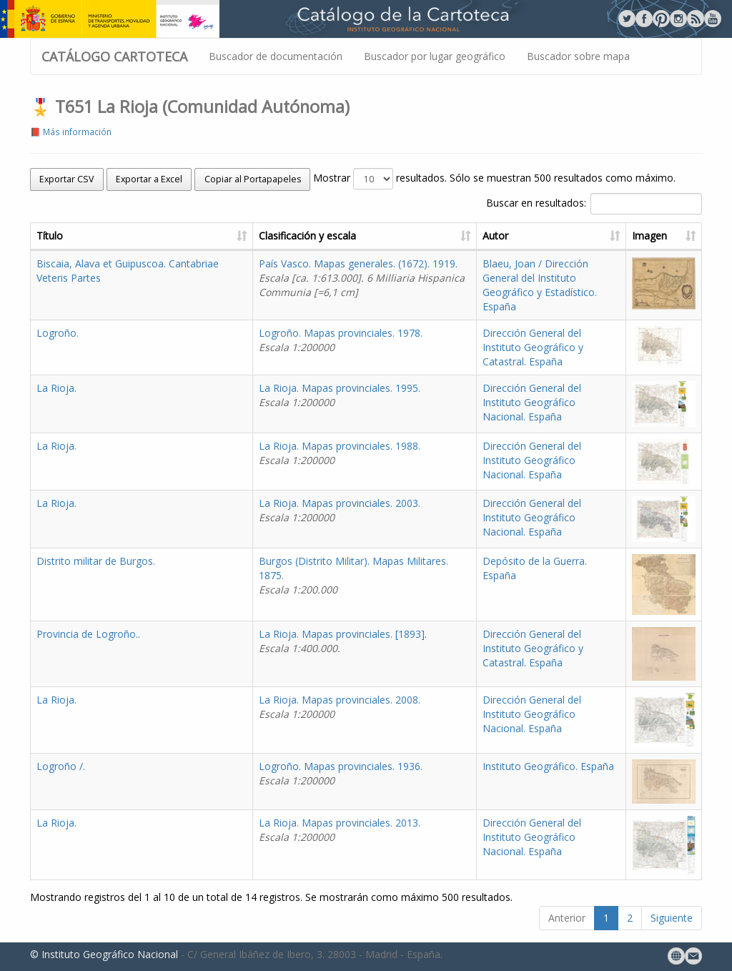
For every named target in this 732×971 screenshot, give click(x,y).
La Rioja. (56, 388)
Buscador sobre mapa (578, 56)
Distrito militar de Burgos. (95, 561)
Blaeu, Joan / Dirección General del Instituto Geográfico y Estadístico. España (540, 285)
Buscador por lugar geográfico (434, 56)
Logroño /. (60, 766)
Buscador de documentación (275, 56)
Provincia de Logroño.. (88, 634)
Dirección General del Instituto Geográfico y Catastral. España (533, 347)
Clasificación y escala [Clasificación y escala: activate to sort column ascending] (307, 235)
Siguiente (672, 918)
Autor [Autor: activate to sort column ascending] (495, 235)
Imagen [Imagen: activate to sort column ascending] (649, 235)
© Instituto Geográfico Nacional (104, 954)
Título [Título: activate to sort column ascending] (49, 235)
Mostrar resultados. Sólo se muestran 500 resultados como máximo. (494, 178)
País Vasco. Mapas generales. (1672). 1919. (362, 278)
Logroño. (57, 333)
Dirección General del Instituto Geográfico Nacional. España (532, 402)
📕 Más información (71, 131)
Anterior (566, 918)
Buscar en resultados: (594, 204)
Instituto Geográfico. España (548, 766)
